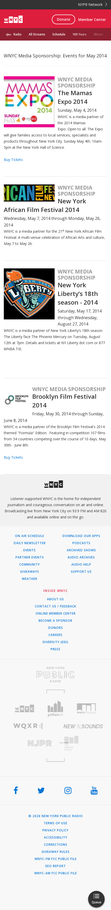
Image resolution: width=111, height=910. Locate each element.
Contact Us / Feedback (55, 606)
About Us (55, 599)
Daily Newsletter (30, 543)
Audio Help (81, 564)
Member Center (92, 19)
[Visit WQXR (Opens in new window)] (28, 726)
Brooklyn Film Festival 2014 (64, 400)
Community (29, 564)
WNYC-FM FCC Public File (56, 859)
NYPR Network (92, 4)
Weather (29, 578)
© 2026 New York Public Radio (55, 816)
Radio (17, 34)
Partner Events (29, 557)
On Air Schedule (29, 536)
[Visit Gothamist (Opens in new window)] (55, 709)
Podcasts (81, 543)
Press (55, 649)
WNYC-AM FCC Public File (55, 873)
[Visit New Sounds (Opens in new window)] (83, 726)
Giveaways (29, 571)
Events (29, 550)
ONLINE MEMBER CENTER (56, 613)
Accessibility (55, 837)
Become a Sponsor (55, 620)
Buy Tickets (13, 159)
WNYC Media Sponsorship (76, 82)
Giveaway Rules (56, 851)
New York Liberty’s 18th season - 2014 (78, 293)
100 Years (79, 34)
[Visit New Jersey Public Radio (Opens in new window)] (28, 743)
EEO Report (55, 866)
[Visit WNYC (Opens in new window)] (24, 709)
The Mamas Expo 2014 (75, 97)
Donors (55, 627)
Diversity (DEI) (55, 642)
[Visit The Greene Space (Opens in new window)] (83, 743)
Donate (63, 19)
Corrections (55, 844)
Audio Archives (81, 557)
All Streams (37, 34)
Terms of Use (55, 823)
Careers (55, 635)
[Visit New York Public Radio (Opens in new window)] (55, 674)
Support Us (81, 571)
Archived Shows (81, 550)
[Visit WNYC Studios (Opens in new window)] (86, 708)
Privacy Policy (55, 830)
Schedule (58, 34)
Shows (98, 34)
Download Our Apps (81, 536)
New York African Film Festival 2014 (45, 205)
